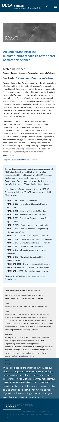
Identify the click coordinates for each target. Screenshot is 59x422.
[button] (55, 8)
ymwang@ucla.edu (45, 78)
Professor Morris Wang (26, 78)
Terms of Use (41, 397)
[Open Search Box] (47, 7)
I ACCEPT (12, 406)
